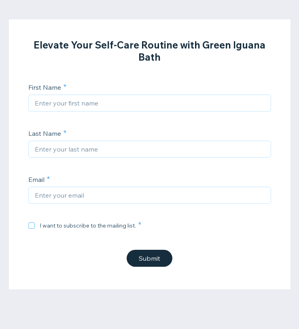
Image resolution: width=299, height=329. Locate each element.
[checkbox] (31, 225)
